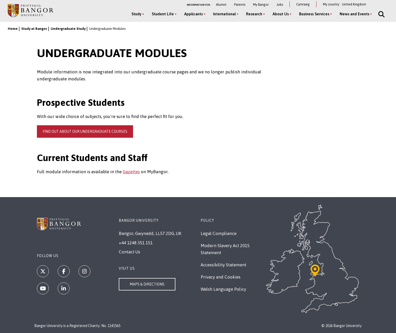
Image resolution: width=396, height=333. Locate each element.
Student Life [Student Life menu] (163, 14)
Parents (239, 4)
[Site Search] (380, 14)
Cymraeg (303, 4)
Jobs (279, 4)
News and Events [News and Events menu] (354, 14)
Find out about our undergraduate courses (85, 131)
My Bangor (261, 4)
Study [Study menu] (136, 14)
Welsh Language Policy (223, 289)
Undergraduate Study (68, 29)
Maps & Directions (147, 284)
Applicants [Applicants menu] (193, 14)
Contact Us (129, 251)
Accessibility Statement (223, 264)
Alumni (221, 4)
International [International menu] (224, 14)
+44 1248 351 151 (136, 242)
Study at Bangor (34, 29)
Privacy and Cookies (220, 277)
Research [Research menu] (254, 14)
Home (13, 29)
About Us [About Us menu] (281, 14)
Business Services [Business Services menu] (314, 14)
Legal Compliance (218, 233)
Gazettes (131, 171)
